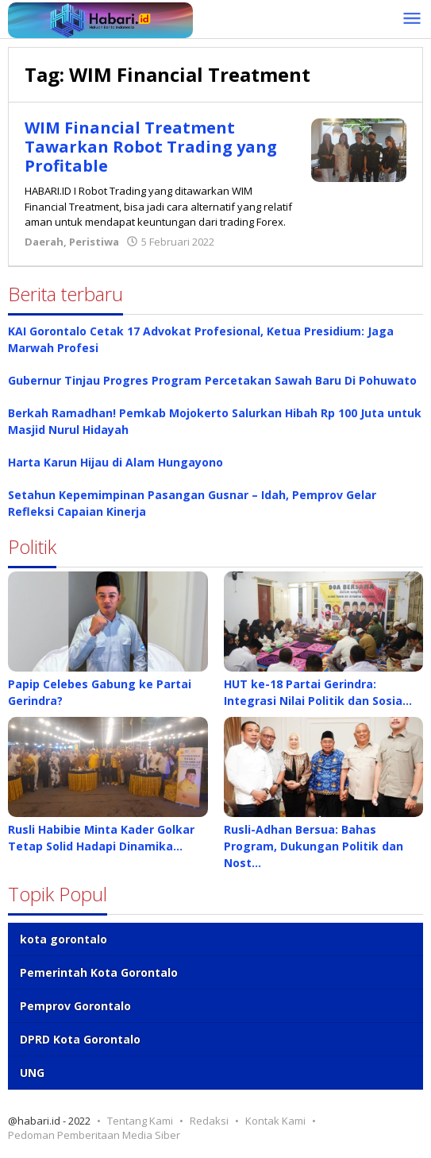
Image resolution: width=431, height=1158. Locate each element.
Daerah (44, 241)
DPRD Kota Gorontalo (80, 1039)
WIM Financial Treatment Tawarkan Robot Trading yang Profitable (151, 146)
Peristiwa (94, 241)
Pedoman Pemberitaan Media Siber (94, 1135)
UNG (32, 1072)
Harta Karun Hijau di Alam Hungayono (115, 462)
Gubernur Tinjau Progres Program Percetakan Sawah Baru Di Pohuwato (212, 380)
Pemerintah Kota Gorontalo (99, 972)
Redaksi (209, 1120)
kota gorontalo (63, 939)
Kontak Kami (275, 1120)
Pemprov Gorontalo (75, 1005)
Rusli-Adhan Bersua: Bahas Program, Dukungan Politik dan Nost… (313, 846)
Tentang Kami (140, 1120)
